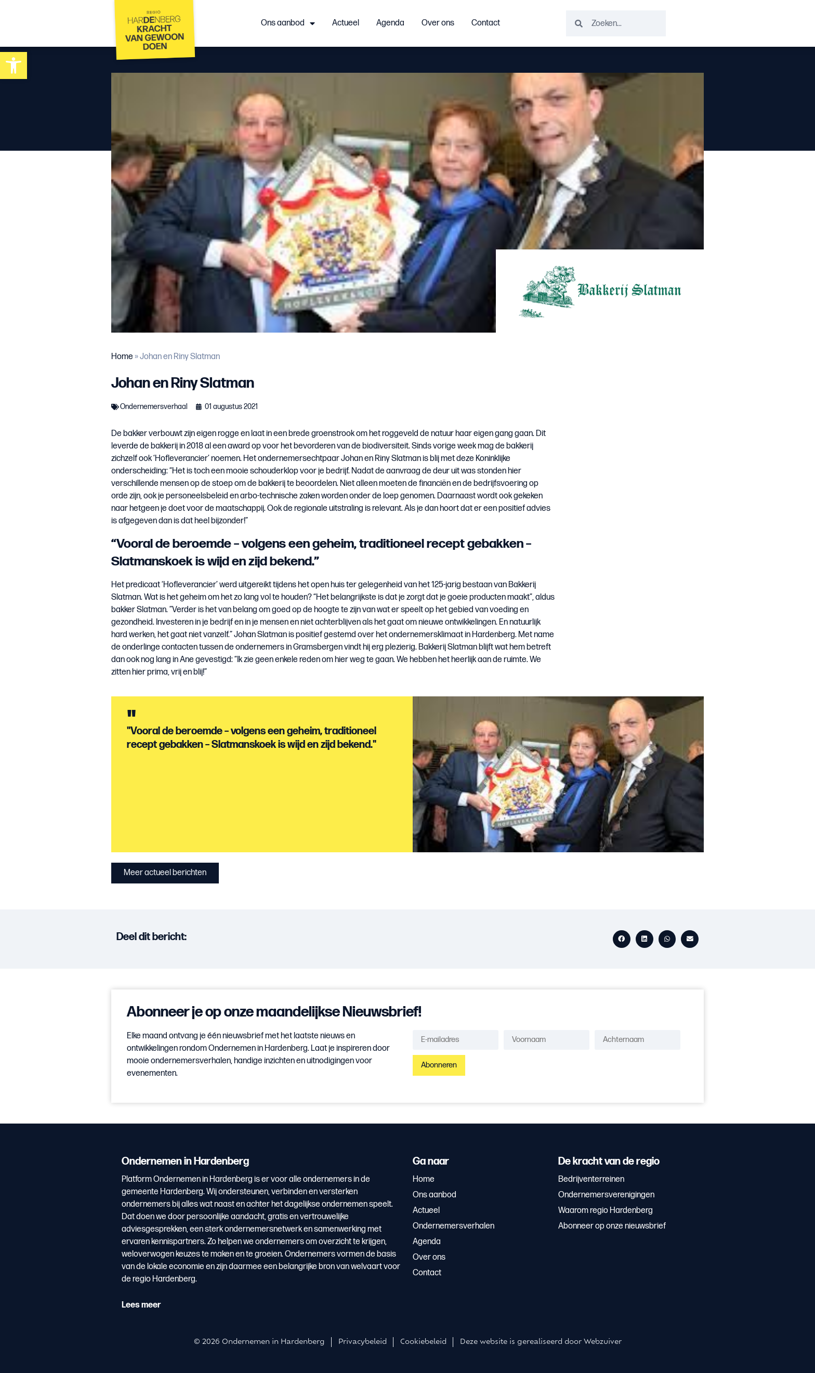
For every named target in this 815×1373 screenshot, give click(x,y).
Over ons (438, 23)
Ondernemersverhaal (154, 406)
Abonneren (439, 1065)
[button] (13, 65)
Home (122, 357)
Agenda (390, 23)
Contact (485, 23)
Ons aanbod (288, 23)
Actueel (345, 23)
